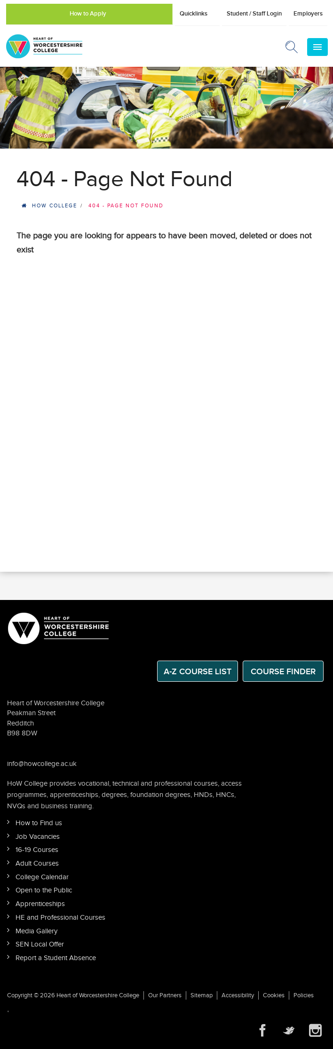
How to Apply (88, 13)
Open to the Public (44, 890)
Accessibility (238, 995)
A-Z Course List (197, 672)
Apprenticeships (40, 904)
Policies (303, 995)
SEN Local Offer (40, 944)
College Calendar (42, 877)
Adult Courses (37, 864)
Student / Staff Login (254, 13)
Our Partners (165, 995)
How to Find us (39, 823)
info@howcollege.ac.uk (42, 764)
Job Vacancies (38, 837)
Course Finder (283, 672)
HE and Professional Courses (60, 918)
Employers (308, 13)
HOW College (54, 206)
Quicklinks (193, 13)
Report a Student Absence (56, 958)
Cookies (274, 995)
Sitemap (201, 995)
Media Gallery (36, 931)
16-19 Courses (37, 850)
